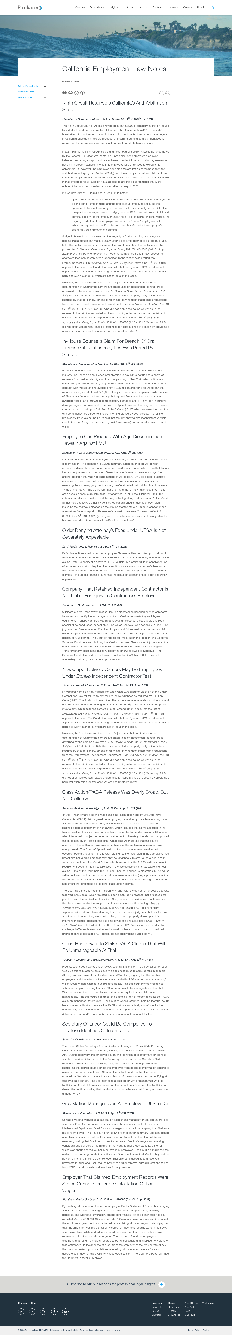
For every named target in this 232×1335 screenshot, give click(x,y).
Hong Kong (173, 1307)
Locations (157, 1303)
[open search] (213, 7)
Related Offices (25, 97)
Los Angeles (174, 1315)
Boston (155, 1311)
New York (189, 1307)
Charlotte (156, 1315)
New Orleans (191, 1303)
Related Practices (26, 92)
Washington (208, 1303)
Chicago (172, 1303)
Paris (187, 1311)
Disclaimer (207, 1330)
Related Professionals (28, 86)
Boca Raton (157, 1307)
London (172, 1311)
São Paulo (190, 1315)
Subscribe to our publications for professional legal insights (111, 1284)
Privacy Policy (194, 1330)
